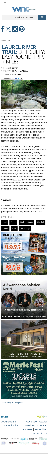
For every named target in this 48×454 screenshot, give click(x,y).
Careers (27, 429)
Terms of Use (39, 433)
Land (5, 222)
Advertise (31, 421)
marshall (40, 222)
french (5, 229)
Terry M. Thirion (21, 71)
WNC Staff (16, 74)
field (14, 229)
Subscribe (40, 429)
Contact (41, 425)
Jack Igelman (12, 68)
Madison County (26, 222)
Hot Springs (25, 229)
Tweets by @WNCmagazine (12, 403)
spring (13, 222)
